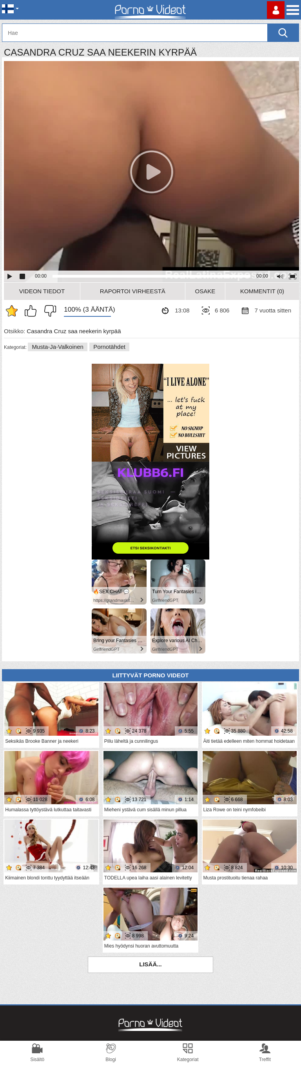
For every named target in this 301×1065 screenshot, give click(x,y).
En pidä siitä (48, 311)
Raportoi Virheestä (132, 291)
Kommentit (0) (262, 291)
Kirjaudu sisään (276, 10)
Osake (205, 291)
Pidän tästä (32, 311)
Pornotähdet (109, 346)
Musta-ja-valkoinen (57, 346)
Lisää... (150, 964)
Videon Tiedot (42, 291)
